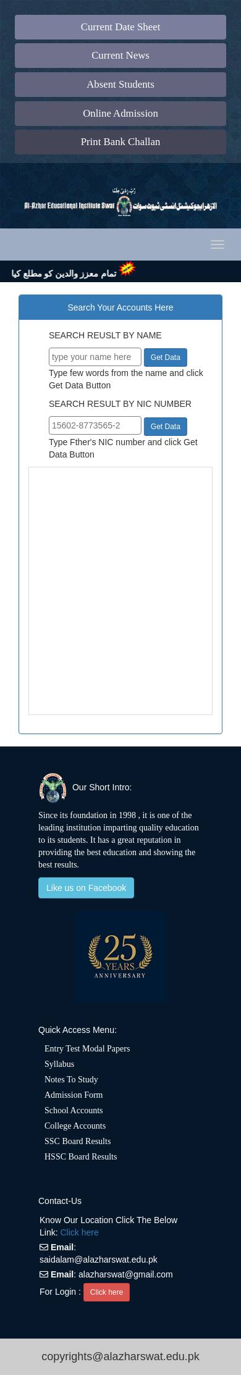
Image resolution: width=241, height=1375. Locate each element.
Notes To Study (71, 1079)
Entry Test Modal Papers (87, 1048)
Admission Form (73, 1095)
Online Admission (120, 113)
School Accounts (73, 1110)
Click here (79, 1232)
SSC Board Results (77, 1141)
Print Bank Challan (121, 142)
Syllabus (59, 1064)
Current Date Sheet (121, 27)
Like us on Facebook (86, 888)
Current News (120, 55)
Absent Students (120, 84)
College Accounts (75, 1126)
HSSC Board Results (80, 1156)
